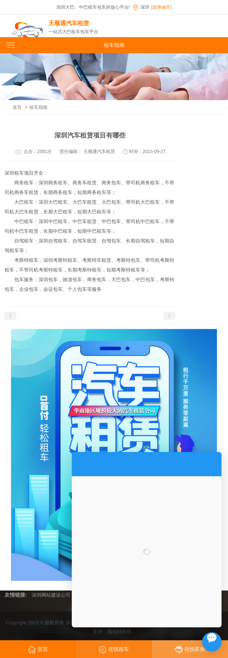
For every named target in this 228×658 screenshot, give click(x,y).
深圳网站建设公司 (51, 595)
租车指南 (38, 107)
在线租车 (114, 649)
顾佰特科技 (119, 634)
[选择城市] (161, 7)
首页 (17, 107)
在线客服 (190, 649)
